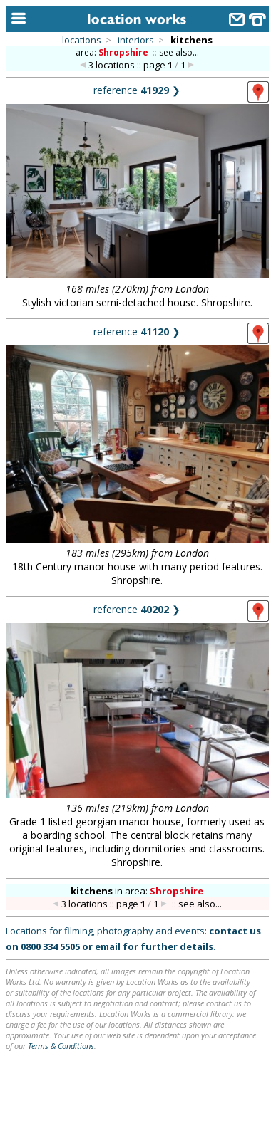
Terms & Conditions (61, 1045)
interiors (136, 39)
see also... (179, 52)
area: (113, 52)
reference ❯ (136, 90)
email (108, 946)
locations (81, 39)
